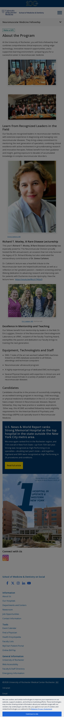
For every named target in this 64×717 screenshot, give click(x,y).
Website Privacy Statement (41, 709)
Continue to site (32, 714)
